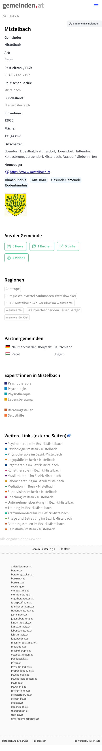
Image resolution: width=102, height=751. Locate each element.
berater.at (16, 571)
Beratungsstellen (18, 410)
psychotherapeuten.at (24, 679)
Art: (7, 52)
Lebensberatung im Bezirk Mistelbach (34, 481)
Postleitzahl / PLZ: (18, 67)
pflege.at (16, 663)
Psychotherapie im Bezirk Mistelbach (33, 443)
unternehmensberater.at (25, 719)
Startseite (14, 16)
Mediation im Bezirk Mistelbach (29, 486)
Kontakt (65, 549)
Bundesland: (14, 98)
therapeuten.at (19, 711)
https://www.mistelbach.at (30, 172)
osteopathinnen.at (22, 655)
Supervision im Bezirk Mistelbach (30, 491)
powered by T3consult (87, 741)
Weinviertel (14, 310)
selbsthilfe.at (18, 699)
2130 (8, 75)
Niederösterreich (17, 105)
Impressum (40, 741)
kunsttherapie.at (20, 627)
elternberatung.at (21, 595)
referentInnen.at (20, 691)
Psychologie (15, 388)
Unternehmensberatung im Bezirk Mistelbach (40, 502)
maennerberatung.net (23, 643)
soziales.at (17, 703)
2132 (17, 75)
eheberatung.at (20, 591)
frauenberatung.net (22, 611)
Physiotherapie (17, 394)
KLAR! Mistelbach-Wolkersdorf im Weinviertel (40, 303)
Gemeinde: (12, 37)
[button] (96, 5)
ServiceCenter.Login (43, 549)
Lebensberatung (18, 399)
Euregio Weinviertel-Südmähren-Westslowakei (41, 296)
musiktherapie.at (21, 651)
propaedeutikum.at (22, 671)
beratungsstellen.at (22, 575)
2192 (26, 75)
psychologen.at (20, 675)
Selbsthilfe (14, 415)
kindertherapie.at (21, 623)
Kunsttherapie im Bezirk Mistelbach (32, 470)
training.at (17, 715)
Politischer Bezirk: (18, 83)
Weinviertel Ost (17, 317)
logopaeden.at (19, 639)
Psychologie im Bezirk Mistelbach (30, 449)
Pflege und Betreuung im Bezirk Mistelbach (38, 518)
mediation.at (18, 647)
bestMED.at (17, 583)
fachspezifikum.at (21, 603)
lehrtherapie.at (19, 635)
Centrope (13, 288)
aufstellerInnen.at (21, 567)
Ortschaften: (13, 144)
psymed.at (17, 683)
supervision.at (19, 707)
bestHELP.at (18, 579)
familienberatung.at (22, 607)
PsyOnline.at (18, 687)
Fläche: (9, 128)
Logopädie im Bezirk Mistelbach (29, 459)
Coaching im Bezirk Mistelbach (28, 497)
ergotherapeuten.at (22, 599)
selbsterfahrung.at (21, 695)
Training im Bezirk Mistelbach (28, 507)
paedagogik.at (19, 659)
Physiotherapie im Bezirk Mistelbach (33, 454)
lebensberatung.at (21, 631)
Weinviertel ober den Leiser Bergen (54, 310)
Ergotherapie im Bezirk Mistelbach (31, 465)
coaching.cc (17, 587)
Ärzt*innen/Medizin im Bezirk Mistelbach (36, 513)
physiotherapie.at (21, 667)
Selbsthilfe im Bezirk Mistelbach (29, 529)
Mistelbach (12, 90)
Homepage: (13, 164)
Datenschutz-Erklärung (15, 741)
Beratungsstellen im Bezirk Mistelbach (34, 523)
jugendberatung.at (22, 619)
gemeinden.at (19, 615)
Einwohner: (13, 113)
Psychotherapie (17, 383)
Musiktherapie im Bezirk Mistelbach (32, 475)
